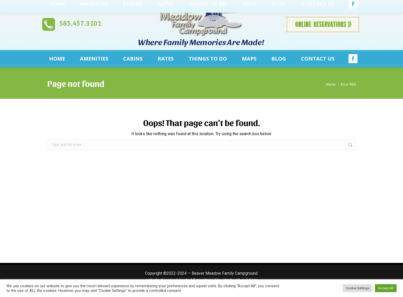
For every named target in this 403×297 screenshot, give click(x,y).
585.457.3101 (80, 23)
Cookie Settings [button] (357, 288)
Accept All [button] (385, 288)
